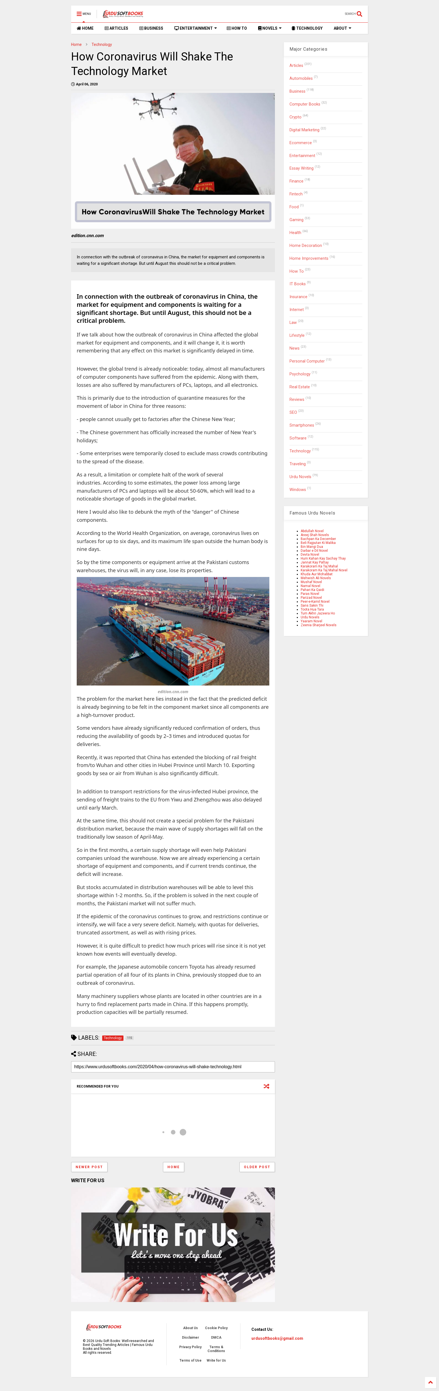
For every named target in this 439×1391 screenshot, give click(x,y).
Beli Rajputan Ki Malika (318, 543)
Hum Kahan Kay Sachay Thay (323, 558)
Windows (297, 489)
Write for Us (216, 1360)
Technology (102, 44)
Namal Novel (310, 586)
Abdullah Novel (312, 531)
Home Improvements (308, 258)
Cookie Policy (216, 1328)
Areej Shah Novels (315, 535)
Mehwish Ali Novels (316, 578)
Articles (296, 65)
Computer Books (304, 104)
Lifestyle (297, 335)
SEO (293, 412)
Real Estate (299, 387)
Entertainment (302, 155)
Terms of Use (190, 1360)
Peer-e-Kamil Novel (315, 602)
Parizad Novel (311, 598)
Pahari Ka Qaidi (312, 590)
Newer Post (89, 1167)
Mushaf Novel (311, 582)
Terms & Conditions (216, 1349)
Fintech (296, 194)
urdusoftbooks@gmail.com (277, 1338)
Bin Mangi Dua (312, 547)
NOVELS (270, 28)
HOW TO (237, 28)
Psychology (299, 374)
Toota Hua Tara (312, 609)
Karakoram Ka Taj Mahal (319, 566)
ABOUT (342, 28)
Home (76, 44)
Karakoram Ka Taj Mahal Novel (324, 570)
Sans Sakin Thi (312, 605)
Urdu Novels (300, 476)
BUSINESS (151, 28)
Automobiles (301, 78)
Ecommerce (300, 143)
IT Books (297, 284)
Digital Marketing (304, 130)
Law (293, 322)
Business (297, 91)
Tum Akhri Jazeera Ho (318, 613)
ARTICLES (116, 28)
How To (296, 271)
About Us (190, 1328)
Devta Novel (310, 555)
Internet (296, 309)
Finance (296, 181)
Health (295, 232)
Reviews (296, 399)
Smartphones (301, 425)
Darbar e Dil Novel (314, 551)
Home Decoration (305, 245)
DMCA (216, 1337)
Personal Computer (307, 361)
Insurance (298, 296)
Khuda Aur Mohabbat (317, 574)
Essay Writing (301, 168)
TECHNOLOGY (307, 28)
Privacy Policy (190, 1347)
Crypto (295, 117)
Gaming (296, 220)
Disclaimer (190, 1337)
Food (294, 207)
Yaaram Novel (311, 621)
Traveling (297, 464)
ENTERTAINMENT (195, 28)
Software (298, 438)
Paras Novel (310, 594)
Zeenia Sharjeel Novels (319, 625)
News (294, 348)
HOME (85, 28)
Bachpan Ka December (318, 539)
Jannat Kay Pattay (315, 562)
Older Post (257, 1167)
